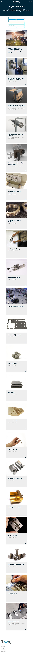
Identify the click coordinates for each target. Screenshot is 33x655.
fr (31, 1)
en (29, 1)
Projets (16, 19)
